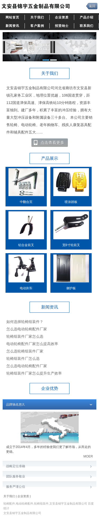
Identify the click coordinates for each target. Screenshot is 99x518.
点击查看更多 (48, 143)
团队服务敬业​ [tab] (49, 477)
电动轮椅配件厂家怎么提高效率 (32, 344)
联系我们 (86, 26)
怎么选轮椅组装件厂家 (24, 351)
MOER (88, 456)
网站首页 (12, 17)
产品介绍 (86, 17)
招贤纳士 (62, 26)
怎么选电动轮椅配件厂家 (26, 329)
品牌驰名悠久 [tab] (49, 405)
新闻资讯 (12, 26)
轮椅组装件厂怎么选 (23, 358)
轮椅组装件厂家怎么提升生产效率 (34, 373)
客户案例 (37, 26)
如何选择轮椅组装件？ (24, 322)
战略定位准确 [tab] (49, 466)
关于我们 (37, 17)
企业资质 (62, 17)
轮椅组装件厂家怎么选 (24, 336)
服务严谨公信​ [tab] (49, 487)
